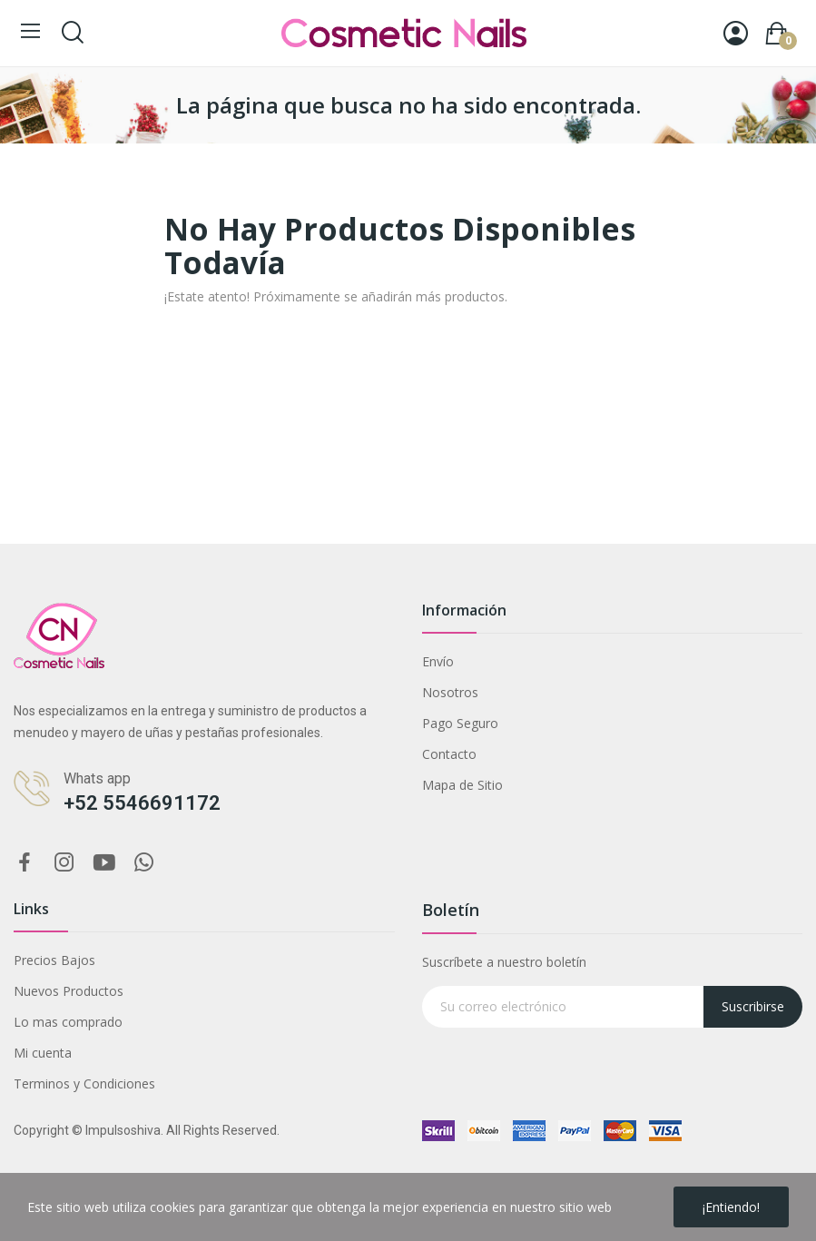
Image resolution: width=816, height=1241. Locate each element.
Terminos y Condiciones (84, 1083)
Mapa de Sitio (462, 784)
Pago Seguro (460, 723)
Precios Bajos (54, 960)
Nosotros (450, 692)
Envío (438, 661)
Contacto (449, 754)
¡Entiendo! (731, 1207)
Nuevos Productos (68, 991)
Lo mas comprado (68, 1021)
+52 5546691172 (142, 803)
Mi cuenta (43, 1052)
